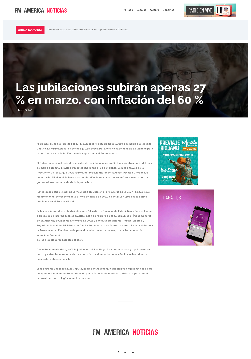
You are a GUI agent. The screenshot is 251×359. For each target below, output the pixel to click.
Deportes (168, 9)
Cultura (154, 9)
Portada (128, 9)
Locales (141, 9)
